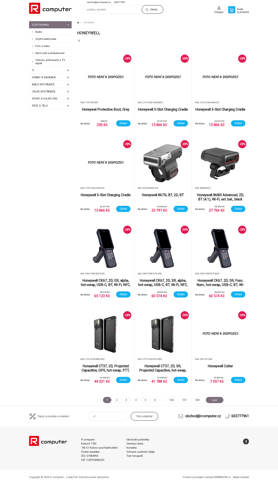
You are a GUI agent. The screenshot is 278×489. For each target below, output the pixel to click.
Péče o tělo (52, 105)
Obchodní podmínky (137, 439)
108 (195, 400)
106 (169, 400)
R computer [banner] (50, 8)
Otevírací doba (134, 443)
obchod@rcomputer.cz (99, 2)
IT (52, 70)
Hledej (153, 9)
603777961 (119, 2)
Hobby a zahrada (52, 77)
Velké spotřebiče (52, 91)
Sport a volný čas (52, 98)
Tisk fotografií (134, 455)
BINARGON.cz (223, 477)
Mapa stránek (241, 477)
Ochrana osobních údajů (140, 451)
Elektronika (52, 24)
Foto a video (42, 46)
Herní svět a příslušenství (49, 53)
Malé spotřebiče (52, 84)
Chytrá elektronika (45, 39)
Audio (38, 31)
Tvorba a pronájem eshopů (198, 477)
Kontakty (131, 447)
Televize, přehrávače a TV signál (50, 61)
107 (182, 400)
